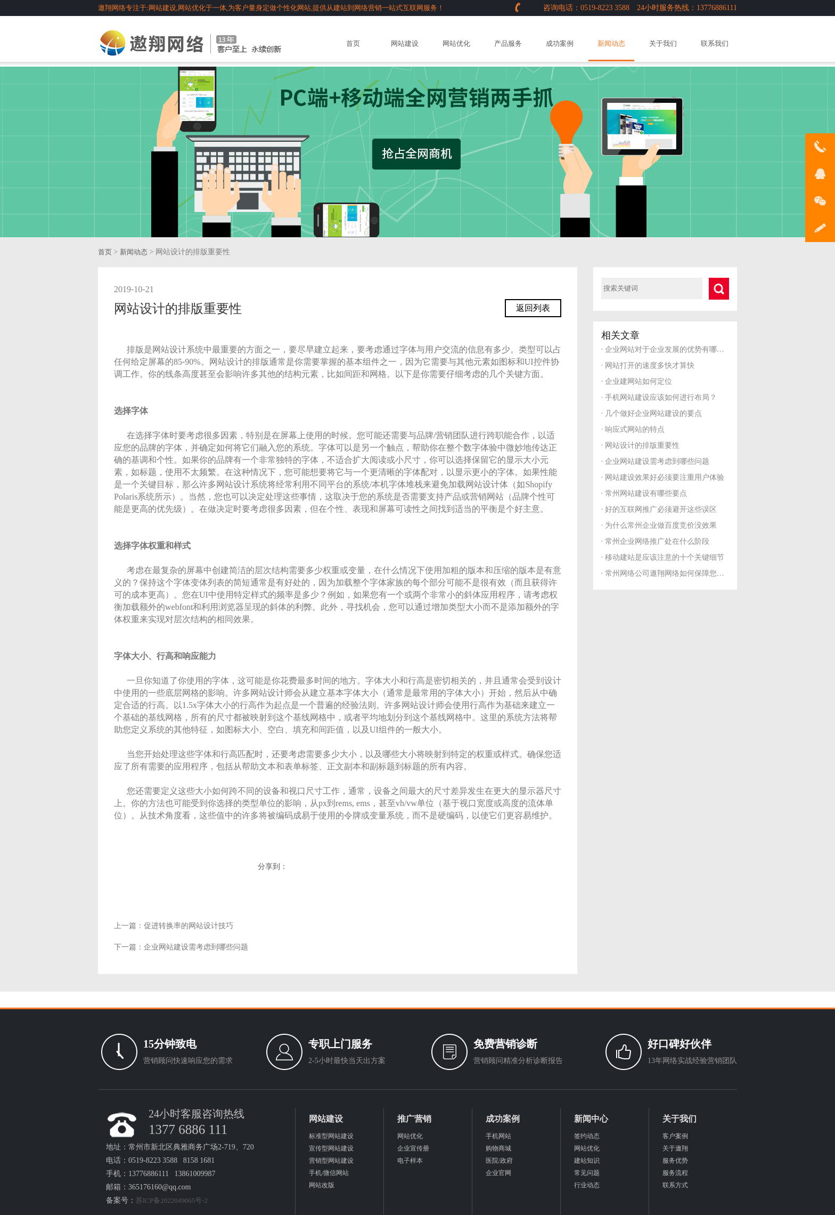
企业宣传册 (413, 1148)
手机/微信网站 (329, 1173)
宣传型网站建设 (331, 1148)
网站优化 (456, 43)
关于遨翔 (675, 1148)
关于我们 (663, 43)
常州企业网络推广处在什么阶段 (655, 541)
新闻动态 (611, 43)
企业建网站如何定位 (636, 381)
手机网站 (498, 1136)
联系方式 (675, 1185)
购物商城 (498, 1148)
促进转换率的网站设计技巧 (188, 926)
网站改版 (321, 1185)
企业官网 (498, 1173)
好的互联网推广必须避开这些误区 (659, 509)
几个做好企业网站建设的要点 (651, 413)
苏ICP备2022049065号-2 (172, 1200)
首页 (353, 43)
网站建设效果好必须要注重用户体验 (662, 477)
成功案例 (560, 43)
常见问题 (587, 1173)
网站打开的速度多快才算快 (647, 365)
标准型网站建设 (331, 1136)
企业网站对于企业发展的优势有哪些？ (665, 349)
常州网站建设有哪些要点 (644, 493)
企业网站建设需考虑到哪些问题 (196, 947)
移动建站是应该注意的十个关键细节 (662, 557)
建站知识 (587, 1160)
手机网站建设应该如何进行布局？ (659, 397)
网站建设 (405, 43)
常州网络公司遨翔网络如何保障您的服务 (665, 573)
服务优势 (675, 1160)
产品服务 (508, 43)
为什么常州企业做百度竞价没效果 (659, 525)
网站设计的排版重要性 (640, 445)
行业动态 (587, 1185)
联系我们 (714, 43)
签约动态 (587, 1136)
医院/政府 (499, 1160)
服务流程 (675, 1173)
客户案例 (675, 1136)
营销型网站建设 (331, 1160)
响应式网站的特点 (633, 429)
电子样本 (410, 1160)
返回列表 (533, 307)
